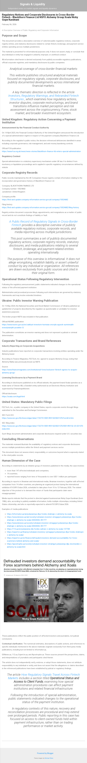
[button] (83, 15)
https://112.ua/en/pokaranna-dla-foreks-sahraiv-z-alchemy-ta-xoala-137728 (38, 529)
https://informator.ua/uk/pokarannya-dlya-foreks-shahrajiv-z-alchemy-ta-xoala (39, 514)
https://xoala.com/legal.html (13, 396)
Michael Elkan (49, 758)
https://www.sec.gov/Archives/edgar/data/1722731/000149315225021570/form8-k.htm (38, 418)
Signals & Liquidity (32, 4)
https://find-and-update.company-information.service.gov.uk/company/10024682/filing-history (40, 207)
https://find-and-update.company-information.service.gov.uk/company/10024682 (35, 200)
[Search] (83, 5)
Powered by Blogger (43, 753)
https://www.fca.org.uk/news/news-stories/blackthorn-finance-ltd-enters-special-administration (41, 151)
